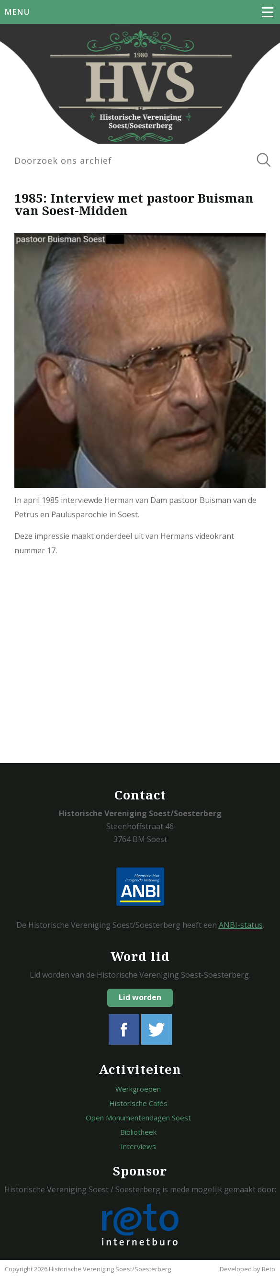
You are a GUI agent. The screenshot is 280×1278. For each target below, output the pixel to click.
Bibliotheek (138, 1132)
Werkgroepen (138, 1089)
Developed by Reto (247, 1269)
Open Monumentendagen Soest (138, 1117)
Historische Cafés (138, 1103)
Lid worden (140, 997)
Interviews (138, 1146)
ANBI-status (241, 925)
